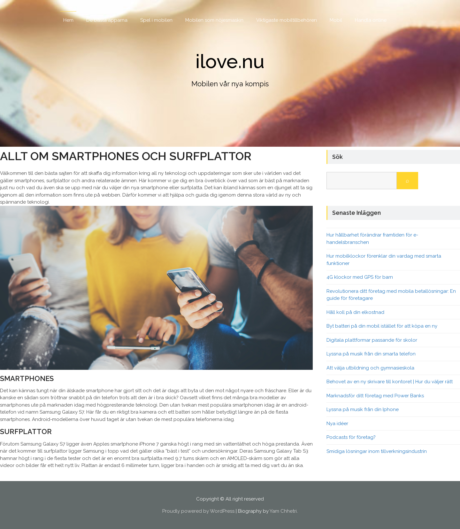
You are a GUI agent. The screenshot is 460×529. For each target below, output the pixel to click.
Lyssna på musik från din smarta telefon (371, 354)
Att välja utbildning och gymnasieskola (370, 368)
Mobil (336, 20)
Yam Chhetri (283, 511)
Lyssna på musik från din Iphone (362, 409)
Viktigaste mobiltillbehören (286, 20)
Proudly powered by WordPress (198, 511)
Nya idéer (337, 423)
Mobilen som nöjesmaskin (214, 20)
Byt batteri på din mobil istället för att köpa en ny (381, 326)
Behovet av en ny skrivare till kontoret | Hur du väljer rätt (389, 382)
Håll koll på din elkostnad (355, 312)
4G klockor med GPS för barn (359, 277)
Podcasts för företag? (351, 437)
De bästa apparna (106, 20)
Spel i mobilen (156, 20)
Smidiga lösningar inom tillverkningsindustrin (376, 451)
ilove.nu (229, 61)
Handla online (371, 20)
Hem (68, 20)
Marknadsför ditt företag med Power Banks (375, 396)
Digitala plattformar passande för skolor (371, 340)
